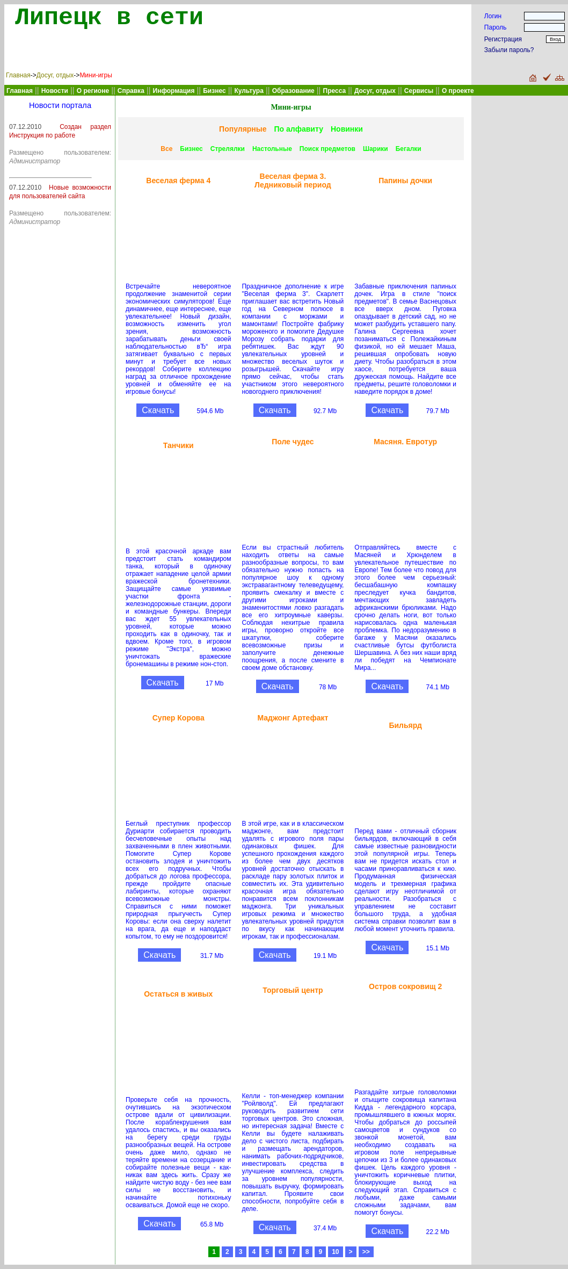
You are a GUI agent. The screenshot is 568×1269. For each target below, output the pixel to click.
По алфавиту (298, 129)
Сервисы (418, 91)
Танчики (178, 445)
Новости (54, 91)
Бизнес (191, 149)
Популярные (242, 129)
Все (166, 149)
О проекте (458, 91)
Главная (18, 75)
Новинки (347, 129)
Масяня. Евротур (405, 441)
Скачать (158, 410)
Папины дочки (405, 180)
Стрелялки (227, 149)
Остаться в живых (178, 994)
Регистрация (503, 39)
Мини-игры (95, 75)
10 (335, 1252)
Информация (174, 91)
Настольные (272, 149)
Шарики (375, 149)
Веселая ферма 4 (178, 180)
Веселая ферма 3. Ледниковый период (292, 180)
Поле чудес (293, 441)
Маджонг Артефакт (292, 717)
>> (366, 1252)
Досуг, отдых (55, 75)
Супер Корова (178, 717)
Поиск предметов (327, 149)
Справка (131, 91)
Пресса (334, 91)
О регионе (93, 91)
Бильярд (405, 725)
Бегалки (408, 149)
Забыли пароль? (509, 50)
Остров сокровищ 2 (405, 986)
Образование (293, 91)
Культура (248, 91)
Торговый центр (293, 990)
